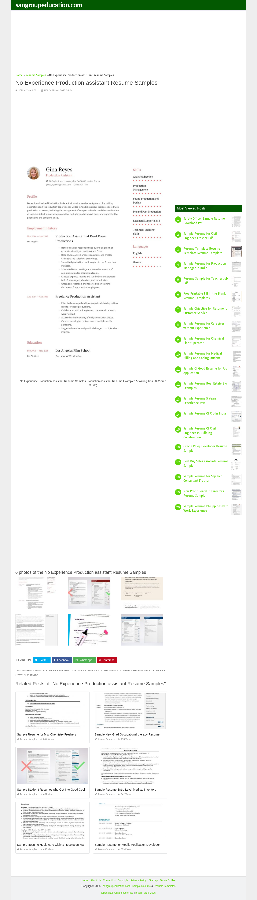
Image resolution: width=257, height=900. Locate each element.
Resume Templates (165, 886)
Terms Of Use (167, 880)
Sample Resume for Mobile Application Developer (127, 844)
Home (84, 880)
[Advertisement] (128, 43)
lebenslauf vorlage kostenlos (117, 892)
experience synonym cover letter (65, 670)
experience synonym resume (136, 670)
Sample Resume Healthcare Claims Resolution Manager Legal (58, 844)
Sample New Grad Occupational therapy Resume (127, 734)
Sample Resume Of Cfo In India (204, 413)
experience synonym (33, 670)
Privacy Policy (139, 880)
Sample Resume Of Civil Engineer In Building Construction (199, 433)
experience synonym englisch (101, 670)
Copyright (123, 880)
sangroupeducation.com (48, 5)
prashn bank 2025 (145, 892)
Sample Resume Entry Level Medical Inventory (125, 789)
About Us (95, 880)
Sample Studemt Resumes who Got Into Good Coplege (53, 789)
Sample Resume (141, 886)
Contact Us (109, 880)
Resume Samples (27, 90)
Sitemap (153, 880)
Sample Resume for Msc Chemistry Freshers (46, 734)
